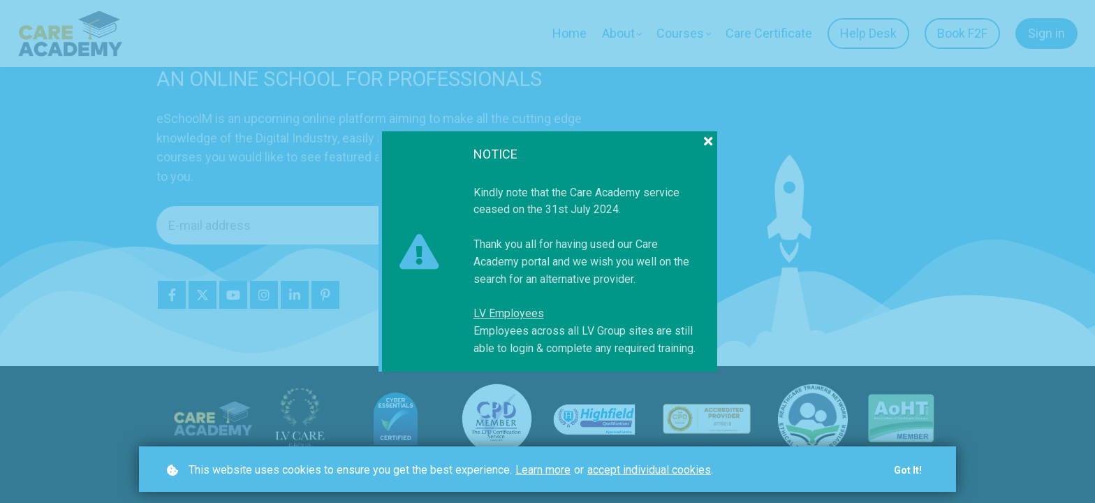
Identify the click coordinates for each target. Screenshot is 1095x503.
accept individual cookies (649, 469)
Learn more (543, 469)
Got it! (908, 470)
